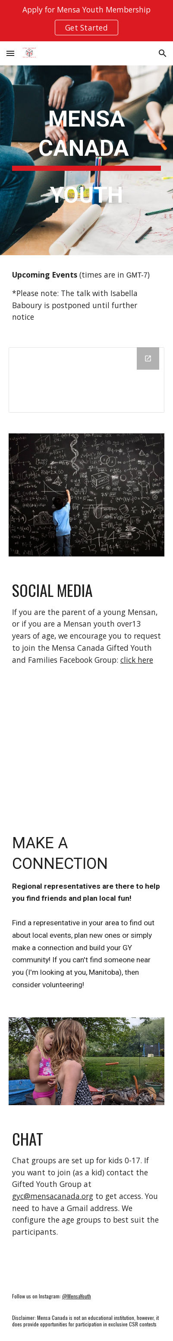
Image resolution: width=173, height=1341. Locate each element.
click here (136, 660)
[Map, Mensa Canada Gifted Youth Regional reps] (87, 747)
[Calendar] (87, 379)
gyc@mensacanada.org (52, 1196)
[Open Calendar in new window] (148, 358)
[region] (86, 20)
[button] (10, 53)
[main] (87, 160)
